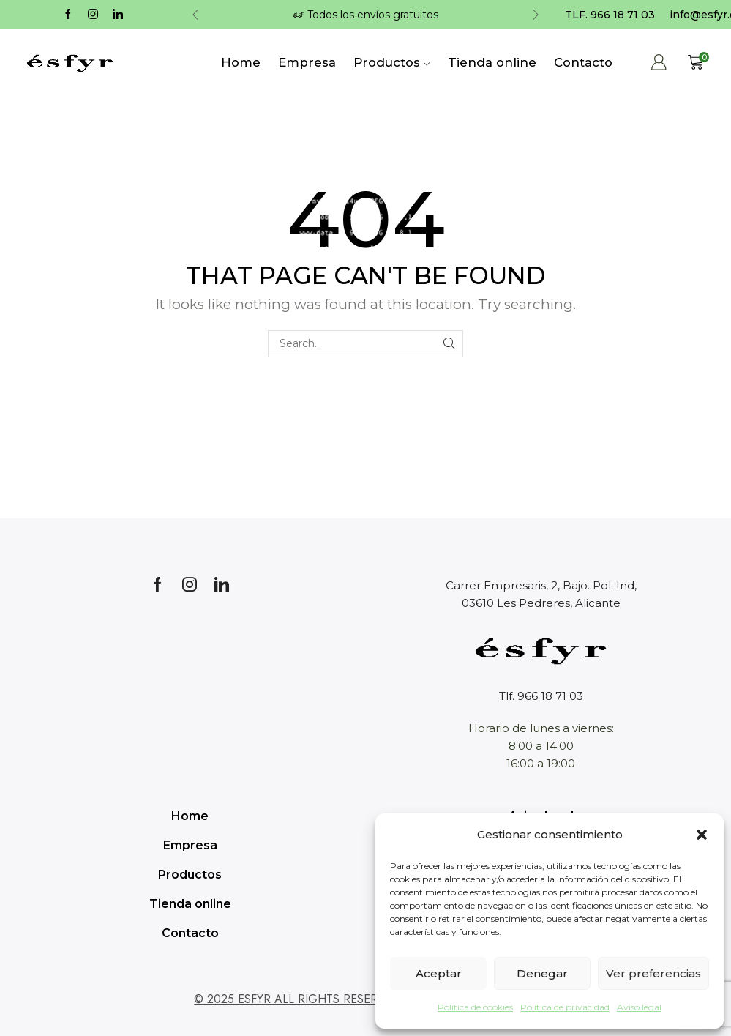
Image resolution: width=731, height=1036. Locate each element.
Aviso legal (639, 1007)
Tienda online (492, 62)
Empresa (307, 62)
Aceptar (439, 973)
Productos (391, 62)
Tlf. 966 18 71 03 (541, 696)
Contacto (583, 62)
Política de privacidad (565, 1007)
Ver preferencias (653, 973)
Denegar (542, 973)
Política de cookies (475, 1007)
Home (240, 62)
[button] (701, 834)
